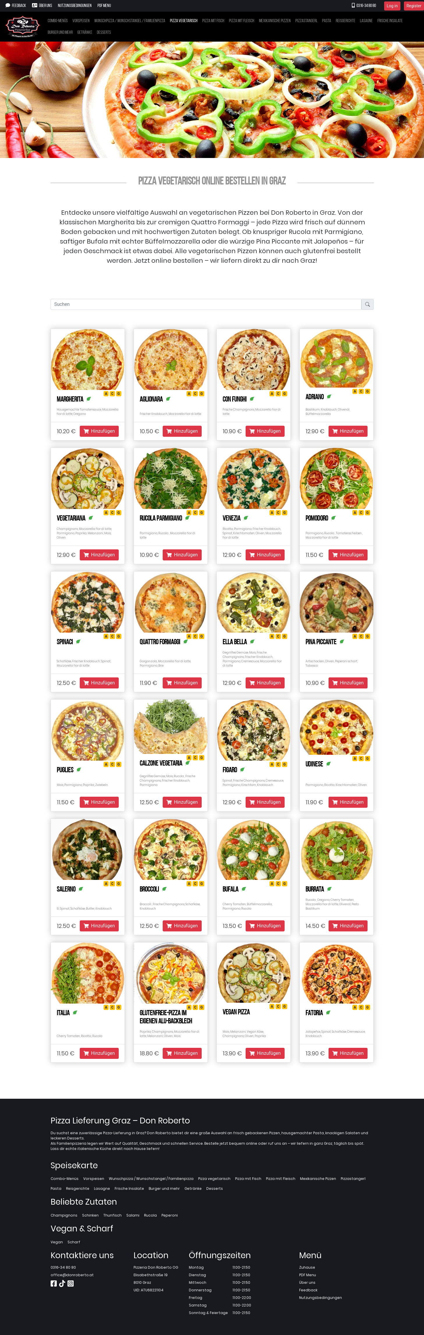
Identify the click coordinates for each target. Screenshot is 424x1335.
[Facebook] (54, 1284)
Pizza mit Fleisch (241, 21)
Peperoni (170, 1215)
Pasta (326, 21)
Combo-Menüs (58, 21)
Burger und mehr (60, 32)
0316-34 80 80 (364, 5)
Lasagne (366, 21)
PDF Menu (104, 5)
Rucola (150, 1215)
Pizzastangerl (306, 21)
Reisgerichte (345, 21)
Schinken (90, 1215)
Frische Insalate (390, 21)
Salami (132, 1215)
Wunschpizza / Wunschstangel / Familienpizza (129, 21)
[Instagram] (71, 1284)
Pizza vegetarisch (184, 21)
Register (414, 5)
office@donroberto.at (72, 1274)
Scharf (74, 1242)
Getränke (84, 32)
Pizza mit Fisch (213, 21)
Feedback (16, 5)
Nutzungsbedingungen (75, 5)
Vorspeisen (81, 21)
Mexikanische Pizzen (275, 21)
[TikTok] (62, 1284)
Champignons (64, 1215)
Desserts (104, 32)
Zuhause (307, 1267)
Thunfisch (112, 1215)
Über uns (42, 5)
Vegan (57, 1242)
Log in (392, 5)
